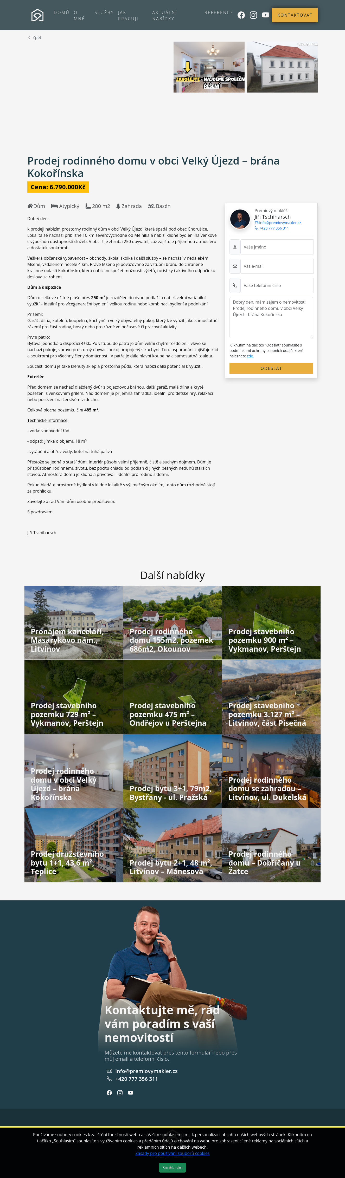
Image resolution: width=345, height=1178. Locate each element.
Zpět (34, 37)
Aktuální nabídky (164, 16)
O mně (79, 16)
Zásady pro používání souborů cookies (172, 1153)
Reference (219, 12)
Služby (104, 12)
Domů (62, 12)
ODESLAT (271, 368)
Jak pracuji (128, 16)
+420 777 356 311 (272, 228)
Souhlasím (172, 1167)
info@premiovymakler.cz (278, 222)
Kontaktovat (294, 15)
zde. (250, 356)
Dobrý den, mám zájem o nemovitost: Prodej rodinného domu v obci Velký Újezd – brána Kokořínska (271, 317)
